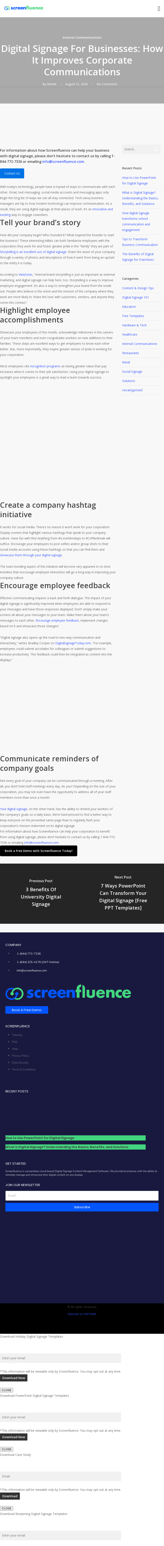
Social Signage (132, 371)
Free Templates (133, 316)
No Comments (107, 84)
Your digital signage (13, 726)
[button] (159, 9)
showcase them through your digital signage (31, 555)
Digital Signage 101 (135, 297)
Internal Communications (82, 37)
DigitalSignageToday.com (73, 643)
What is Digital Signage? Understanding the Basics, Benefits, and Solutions (140, 198)
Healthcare (129, 334)
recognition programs (45, 366)
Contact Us (12, 173)
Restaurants (130, 353)
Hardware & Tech (134, 325)
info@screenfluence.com (63, 161)
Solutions (128, 381)
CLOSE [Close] (6, 1307)
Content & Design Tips (138, 288)
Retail (126, 362)
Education (129, 307)
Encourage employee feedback (57, 620)
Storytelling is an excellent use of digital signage (33, 252)
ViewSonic (26, 274)
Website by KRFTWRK (82, 1231)
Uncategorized (132, 390)
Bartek (51, 84)
